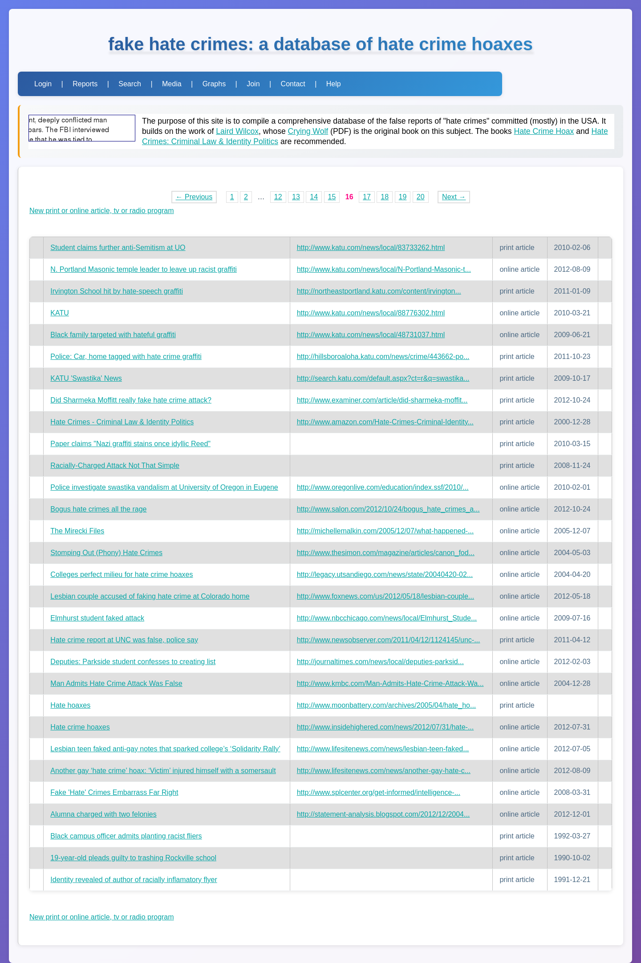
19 (403, 197)
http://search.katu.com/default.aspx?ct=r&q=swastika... (383, 378)
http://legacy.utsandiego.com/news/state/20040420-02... (385, 574)
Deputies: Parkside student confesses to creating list (132, 661)
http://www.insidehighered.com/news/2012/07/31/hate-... (385, 727)
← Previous (194, 197)
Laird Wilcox (237, 131)
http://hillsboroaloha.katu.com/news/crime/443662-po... (383, 356)
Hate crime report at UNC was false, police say (124, 640)
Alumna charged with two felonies (103, 814)
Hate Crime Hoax (544, 131)
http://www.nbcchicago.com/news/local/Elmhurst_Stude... (387, 618)
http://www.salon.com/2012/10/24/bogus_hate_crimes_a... (388, 509)
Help (333, 84)
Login (43, 84)
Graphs (214, 84)
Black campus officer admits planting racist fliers (126, 836)
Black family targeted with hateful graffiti (113, 334)
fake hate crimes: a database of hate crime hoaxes (320, 44)
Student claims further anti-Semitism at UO (117, 247)
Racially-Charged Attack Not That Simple (114, 465)
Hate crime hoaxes (80, 727)
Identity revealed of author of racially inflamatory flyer (133, 879)
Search (129, 84)
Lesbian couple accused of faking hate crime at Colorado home (149, 596)
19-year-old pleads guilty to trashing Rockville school (133, 858)
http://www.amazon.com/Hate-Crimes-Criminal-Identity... (385, 422)
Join (253, 84)
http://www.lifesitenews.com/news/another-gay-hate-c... (384, 770)
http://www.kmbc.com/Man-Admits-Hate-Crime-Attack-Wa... (390, 683)
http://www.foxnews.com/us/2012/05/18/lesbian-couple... (385, 596)
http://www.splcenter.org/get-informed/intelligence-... (378, 792)
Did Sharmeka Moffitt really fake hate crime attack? (130, 400)
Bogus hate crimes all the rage (98, 509)
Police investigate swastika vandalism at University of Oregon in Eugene (164, 487)
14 (314, 197)
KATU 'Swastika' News (86, 378)
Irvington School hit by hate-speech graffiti (116, 291)
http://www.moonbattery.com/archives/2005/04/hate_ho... (386, 705)
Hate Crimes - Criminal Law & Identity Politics (122, 422)
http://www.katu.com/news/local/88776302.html (371, 313)
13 (296, 197)
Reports (85, 84)
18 (385, 197)
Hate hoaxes (70, 705)
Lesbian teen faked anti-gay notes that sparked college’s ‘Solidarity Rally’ (165, 749)
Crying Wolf (308, 131)
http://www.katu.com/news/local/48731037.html (371, 334)
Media (172, 84)
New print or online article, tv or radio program (101, 210)
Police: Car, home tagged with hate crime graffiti (125, 356)
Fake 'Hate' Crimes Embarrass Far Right (114, 792)
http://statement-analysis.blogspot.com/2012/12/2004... (383, 814)
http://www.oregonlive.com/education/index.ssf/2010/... (383, 487)
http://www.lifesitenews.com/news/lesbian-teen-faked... (383, 749)
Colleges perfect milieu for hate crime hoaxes (121, 574)
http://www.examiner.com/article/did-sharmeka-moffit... (382, 400)
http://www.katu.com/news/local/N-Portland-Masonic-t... (384, 269)
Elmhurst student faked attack (97, 618)
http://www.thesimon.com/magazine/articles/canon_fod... (386, 552)
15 (332, 197)
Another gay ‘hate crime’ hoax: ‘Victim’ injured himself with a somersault (163, 770)
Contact (293, 84)
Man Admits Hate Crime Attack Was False (116, 683)
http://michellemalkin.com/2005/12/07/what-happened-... (385, 531)
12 (278, 197)
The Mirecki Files (77, 531)
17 (367, 197)
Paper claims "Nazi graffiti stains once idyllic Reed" (130, 443)
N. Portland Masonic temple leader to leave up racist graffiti (143, 269)
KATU (59, 313)
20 (421, 197)
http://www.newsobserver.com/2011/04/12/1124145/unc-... (388, 640)
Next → (454, 197)
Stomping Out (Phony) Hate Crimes (106, 552)
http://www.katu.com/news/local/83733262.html (371, 247)
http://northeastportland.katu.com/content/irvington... (379, 291)
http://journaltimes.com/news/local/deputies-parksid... (380, 661)
